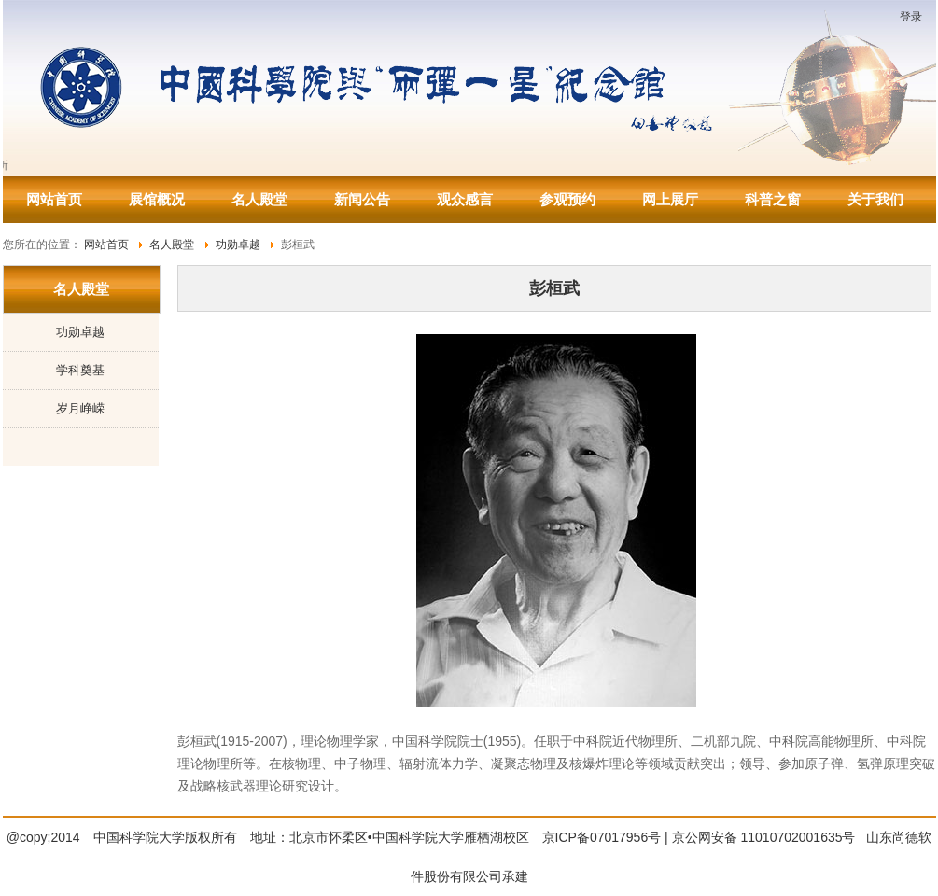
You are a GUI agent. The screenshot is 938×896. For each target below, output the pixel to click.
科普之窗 (773, 199)
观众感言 (465, 199)
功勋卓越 (80, 332)
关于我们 (875, 199)
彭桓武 (554, 288)
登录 (911, 16)
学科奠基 (80, 370)
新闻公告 (362, 199)
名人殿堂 (259, 199)
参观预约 (567, 199)
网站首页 (54, 199)
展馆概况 (157, 199)
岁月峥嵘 (80, 408)
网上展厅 (670, 199)
